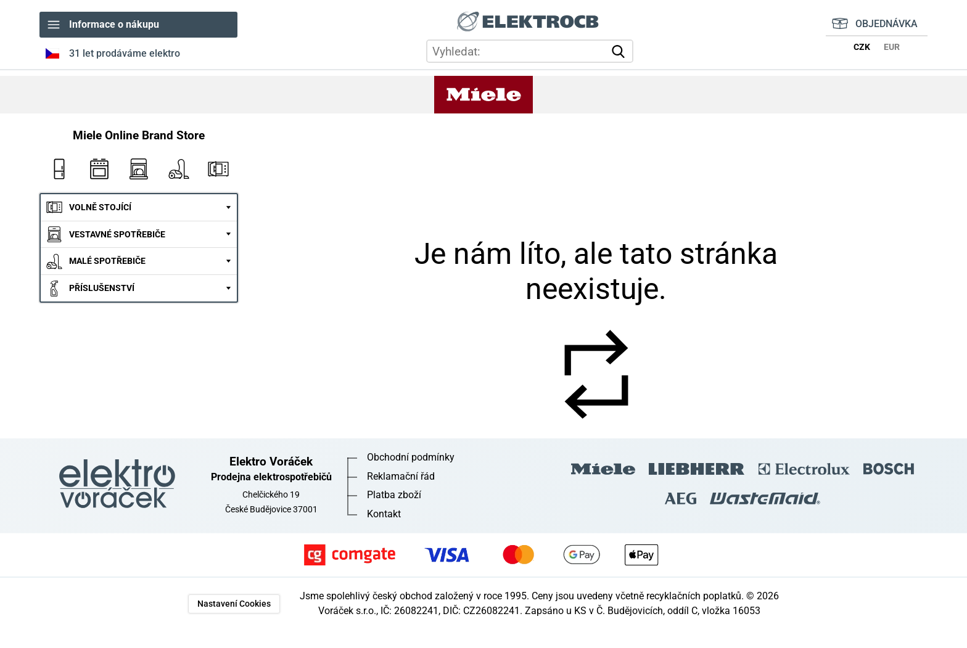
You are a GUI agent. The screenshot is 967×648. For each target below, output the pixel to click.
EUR (892, 47)
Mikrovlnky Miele (218, 169)
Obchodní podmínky (411, 457)
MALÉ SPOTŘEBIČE (107, 261)
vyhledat (620, 51)
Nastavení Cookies (234, 604)
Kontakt (384, 514)
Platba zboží (394, 495)
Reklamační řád (401, 476)
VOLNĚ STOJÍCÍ (100, 207)
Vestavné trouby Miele (98, 169)
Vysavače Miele (178, 169)
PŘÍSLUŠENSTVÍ (101, 288)
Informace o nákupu (114, 24)
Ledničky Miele (59, 169)
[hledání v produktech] (529, 51)
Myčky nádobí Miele (138, 169)
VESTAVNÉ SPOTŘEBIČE (117, 234)
